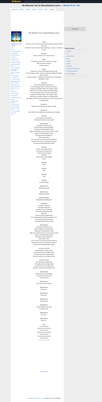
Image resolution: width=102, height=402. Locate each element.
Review (34, 9)
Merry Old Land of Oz (15, 84)
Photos (28, 9)
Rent (68, 58)
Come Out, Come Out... (15, 60)
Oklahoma (69, 66)
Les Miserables (70, 56)
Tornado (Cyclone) (14, 58)
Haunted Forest (14, 91)
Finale (12, 114)
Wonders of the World (15, 55)
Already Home (13, 112)
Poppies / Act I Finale (15, 88)
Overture (12, 49)
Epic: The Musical (71, 73)
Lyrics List (14, 9)
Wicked (68, 63)
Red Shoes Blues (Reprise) (16, 97)
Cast (46, 9)
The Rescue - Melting (15, 106)
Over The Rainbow (14, 53)
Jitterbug (12, 99)
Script (40, 9)
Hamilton (69, 51)
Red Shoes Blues (14, 95)
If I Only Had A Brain (15, 75)
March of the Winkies (15, 93)
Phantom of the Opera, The (73, 68)
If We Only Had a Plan (15, 104)
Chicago (69, 61)
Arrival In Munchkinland (15, 67)
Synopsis (52, 9)
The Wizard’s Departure (15, 111)
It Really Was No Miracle (15, 62)
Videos (21, 9)
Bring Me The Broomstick (15, 86)
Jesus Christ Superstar (72, 71)
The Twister (13, 57)
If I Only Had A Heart (15, 77)
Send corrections (44, 371)
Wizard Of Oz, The (71, 5)
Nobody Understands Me (15, 51)
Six (67, 53)
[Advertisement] (37, 21)
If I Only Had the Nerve (15, 79)
